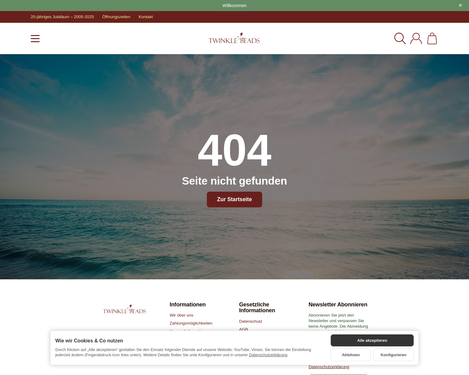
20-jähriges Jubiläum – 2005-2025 (62, 16)
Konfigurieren (394, 355)
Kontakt (146, 16)
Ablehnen (351, 355)
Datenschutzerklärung (268, 355)
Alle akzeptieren (372, 340)
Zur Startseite (234, 199)
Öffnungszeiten (116, 16)
